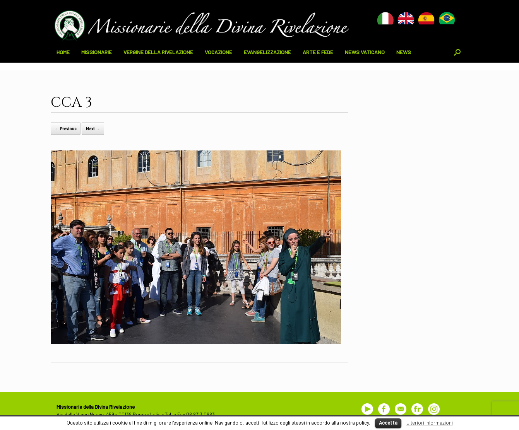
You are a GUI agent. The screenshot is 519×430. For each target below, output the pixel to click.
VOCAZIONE (218, 52)
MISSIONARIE (96, 52)
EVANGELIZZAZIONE (267, 52)
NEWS (403, 52)
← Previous (65, 128)
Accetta (388, 423)
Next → (93, 128)
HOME (63, 52)
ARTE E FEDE (318, 52)
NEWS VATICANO (365, 52)
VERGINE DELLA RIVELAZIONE (158, 52)
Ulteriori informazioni (429, 423)
